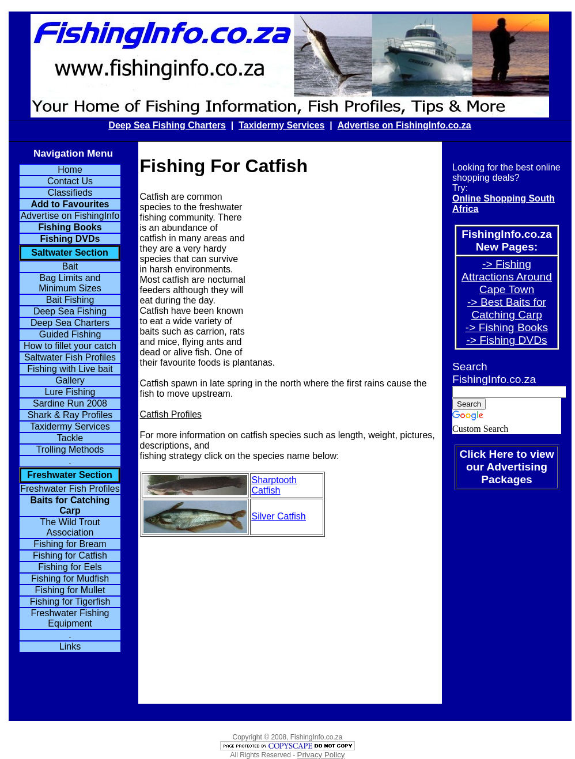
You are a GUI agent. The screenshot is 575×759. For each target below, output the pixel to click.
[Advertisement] (343, 272)
